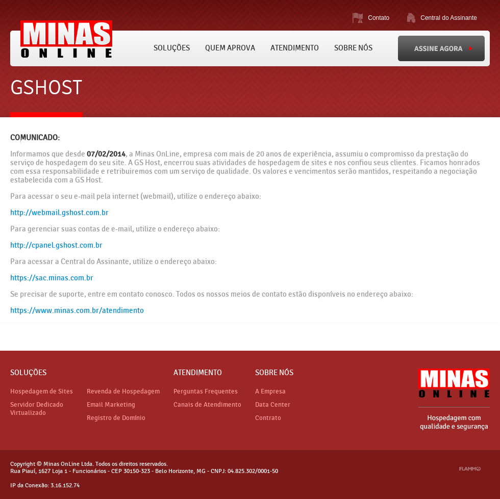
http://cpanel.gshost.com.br (56, 245)
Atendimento (294, 48)
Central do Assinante (448, 17)
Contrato (268, 418)
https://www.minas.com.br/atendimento (77, 310)
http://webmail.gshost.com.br (59, 212)
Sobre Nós (353, 48)
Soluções (172, 48)
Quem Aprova (230, 48)
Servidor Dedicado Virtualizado (36, 409)
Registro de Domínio (116, 418)
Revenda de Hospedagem (123, 391)
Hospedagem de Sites (41, 391)
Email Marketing (111, 405)
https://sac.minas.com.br (51, 278)
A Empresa (270, 391)
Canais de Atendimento (207, 405)
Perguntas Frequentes (205, 391)
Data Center (272, 405)
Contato (378, 17)
